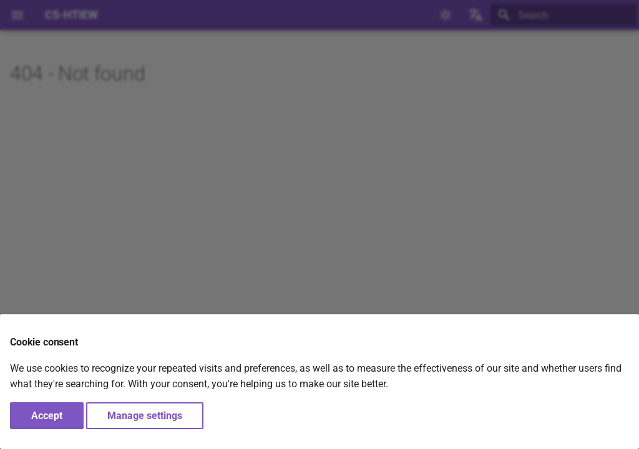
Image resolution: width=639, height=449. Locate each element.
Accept (46, 416)
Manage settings (144, 416)
